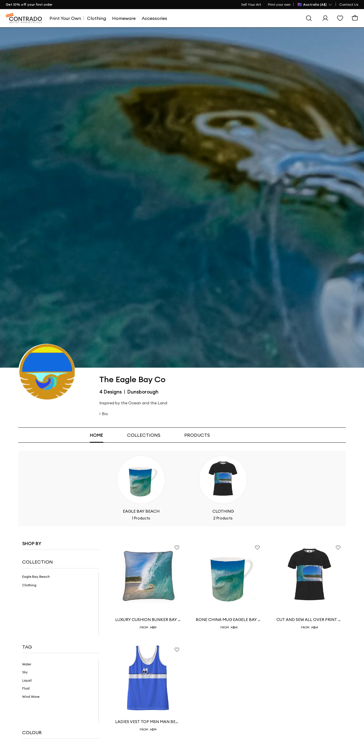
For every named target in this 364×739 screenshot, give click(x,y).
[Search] (309, 18)
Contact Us (348, 4)
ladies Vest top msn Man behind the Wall (148, 721)
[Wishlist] (340, 18)
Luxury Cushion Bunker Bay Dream (148, 619)
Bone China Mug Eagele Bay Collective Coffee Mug (229, 619)
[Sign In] (325, 18)
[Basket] (354, 18)
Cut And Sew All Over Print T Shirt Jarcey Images (309, 619)
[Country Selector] (314, 4)
